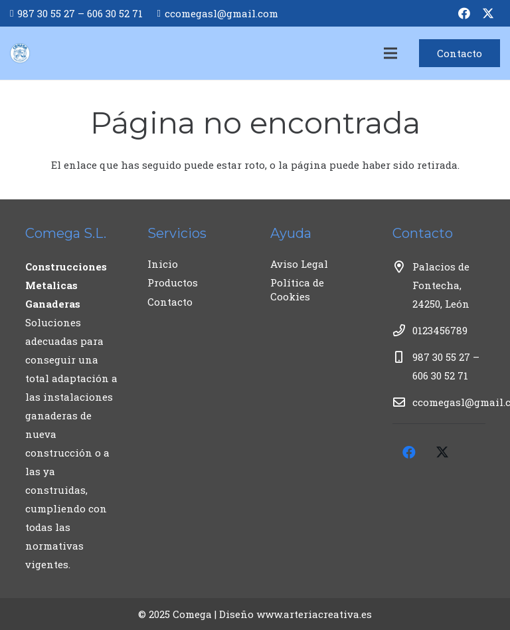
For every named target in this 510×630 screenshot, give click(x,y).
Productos (172, 282)
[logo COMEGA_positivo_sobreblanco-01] (20, 53)
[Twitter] (488, 13)
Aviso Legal (299, 263)
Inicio (162, 263)
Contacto (170, 301)
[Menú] (390, 53)
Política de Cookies (297, 289)
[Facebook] (464, 13)
